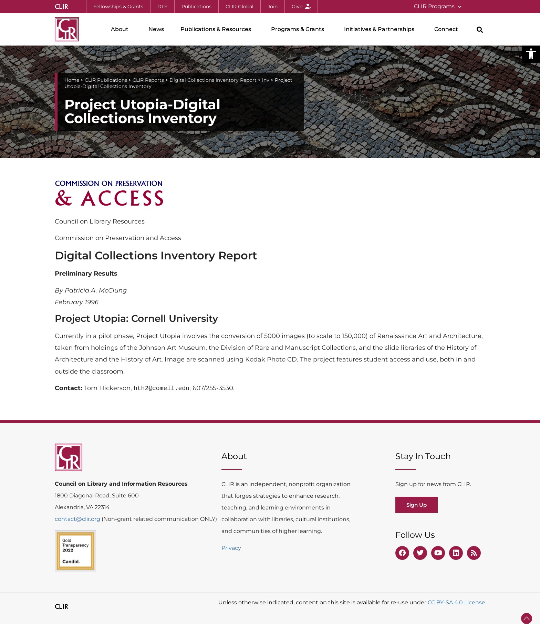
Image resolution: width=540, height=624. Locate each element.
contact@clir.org (78, 519)
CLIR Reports (148, 80)
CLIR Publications (106, 80)
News (156, 29)
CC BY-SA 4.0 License (456, 602)
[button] (531, 54)
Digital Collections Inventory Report (213, 80)
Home (71, 80)
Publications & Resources (217, 29)
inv (265, 80)
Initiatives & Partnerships (381, 29)
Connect (447, 29)
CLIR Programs (437, 6)
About (121, 29)
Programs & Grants (299, 29)
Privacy (231, 548)
